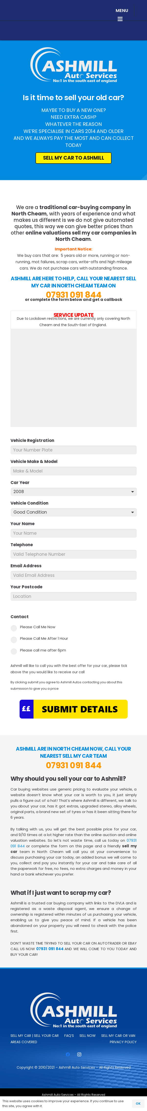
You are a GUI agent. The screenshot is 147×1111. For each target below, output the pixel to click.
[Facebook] (68, 1054)
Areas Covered (24, 1042)
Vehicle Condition (32, 503)
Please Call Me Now (37, 626)
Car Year (22, 482)
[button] (121, 10)
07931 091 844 (74, 295)
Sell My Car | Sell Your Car (35, 1035)
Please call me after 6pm (43, 650)
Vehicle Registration (34, 440)
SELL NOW (87, 1035)
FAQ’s (69, 1035)
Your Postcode (28, 587)
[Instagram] (79, 1054)
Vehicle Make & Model (36, 461)
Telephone (24, 544)
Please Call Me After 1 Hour (44, 638)
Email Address (28, 565)
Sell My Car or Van (118, 1035)
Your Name (25, 523)
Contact (22, 616)
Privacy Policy (123, 1042)
